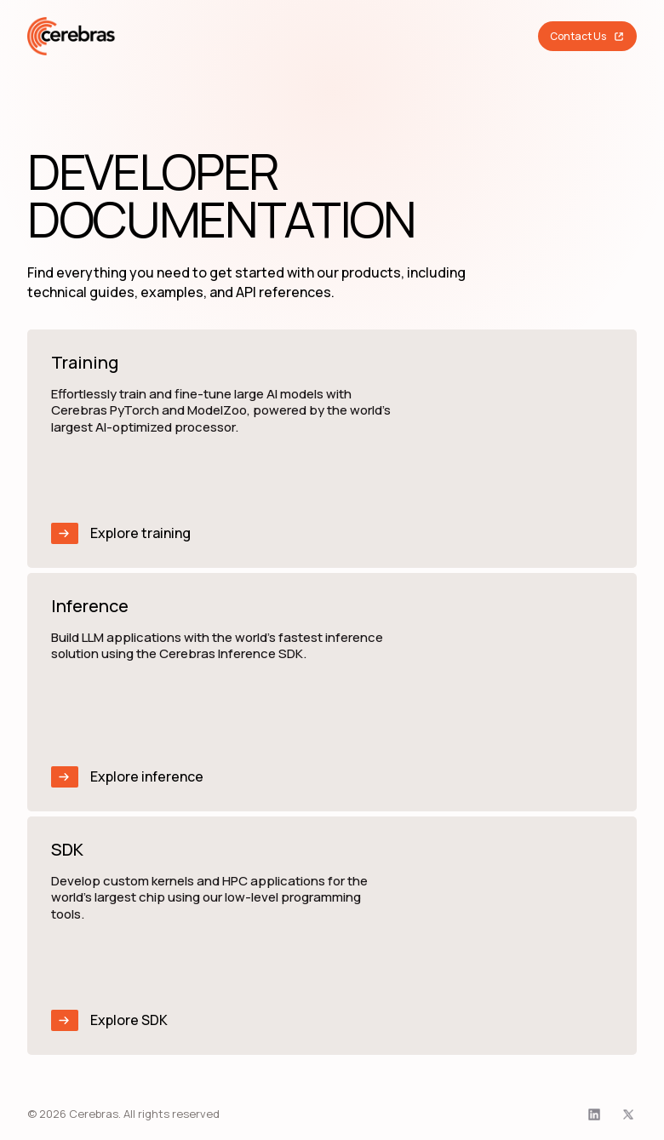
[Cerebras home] (71, 36)
